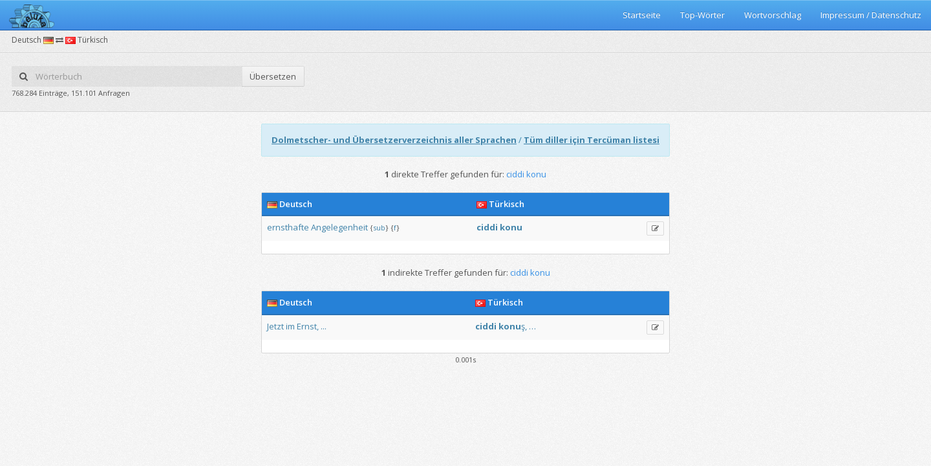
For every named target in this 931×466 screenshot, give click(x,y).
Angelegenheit (339, 227)
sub (379, 227)
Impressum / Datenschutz (870, 15)
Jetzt (275, 326)
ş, (524, 326)
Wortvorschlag (772, 15)
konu (511, 227)
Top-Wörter (702, 15)
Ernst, (308, 326)
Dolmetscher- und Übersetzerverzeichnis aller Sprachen (394, 140)
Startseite (642, 15)
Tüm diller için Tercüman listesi (591, 140)
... (323, 326)
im (290, 326)
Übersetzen (273, 76)
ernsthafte (288, 227)
